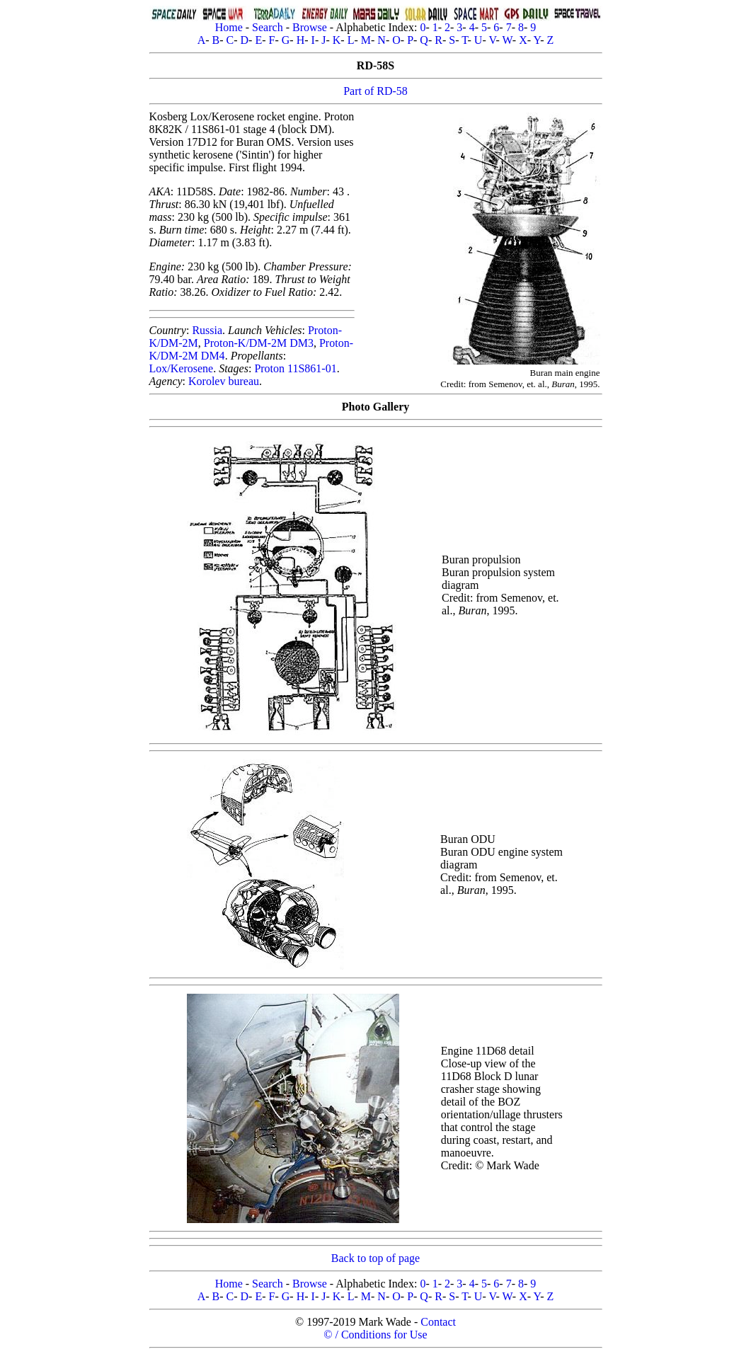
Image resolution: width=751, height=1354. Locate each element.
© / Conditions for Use (375, 1335)
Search (267, 27)
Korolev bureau (223, 381)
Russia (207, 330)
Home (229, 27)
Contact (438, 1322)
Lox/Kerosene (181, 368)
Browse (309, 27)
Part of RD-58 (375, 91)
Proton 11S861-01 (295, 368)
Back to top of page (375, 1258)
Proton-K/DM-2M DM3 (259, 343)
